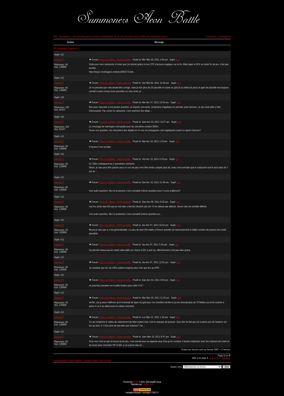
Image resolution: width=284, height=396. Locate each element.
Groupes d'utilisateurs (102, 36)
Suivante (226, 358)
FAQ (55, 36)
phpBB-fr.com (148, 384)
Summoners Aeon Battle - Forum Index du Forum (82, 360)
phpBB (135, 382)
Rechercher (65, 36)
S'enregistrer (224, 36)
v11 (62, 54)
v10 (62, 97)
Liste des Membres (81, 36)
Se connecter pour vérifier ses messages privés (143, 36)
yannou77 (59, 59)
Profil (116, 36)
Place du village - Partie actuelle (115, 59)
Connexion (211, 36)
